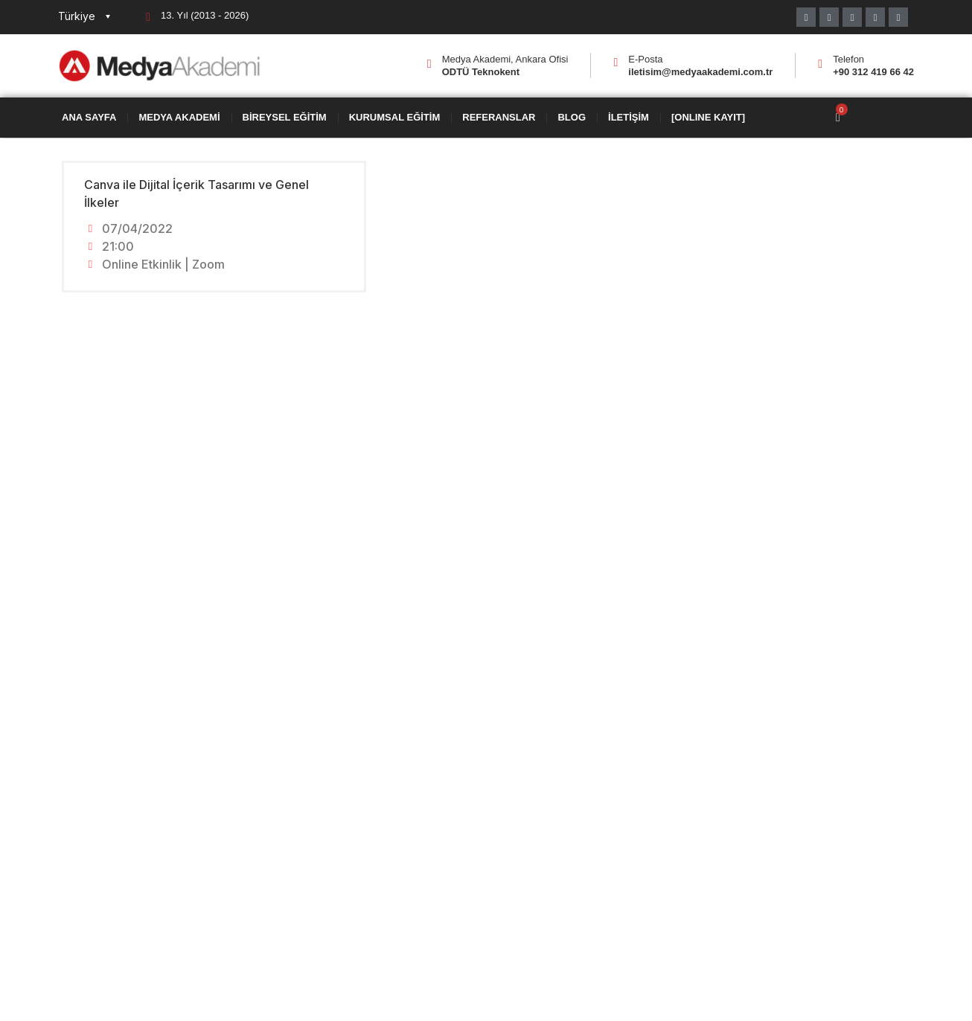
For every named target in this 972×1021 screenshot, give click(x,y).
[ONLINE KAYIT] (708, 117)
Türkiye (76, 16)
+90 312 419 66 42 (873, 71)
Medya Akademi (179, 117)
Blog (571, 117)
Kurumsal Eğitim (395, 117)
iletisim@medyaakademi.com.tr (700, 71)
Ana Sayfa (89, 117)
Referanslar (498, 117)
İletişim (628, 117)
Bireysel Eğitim (285, 117)
